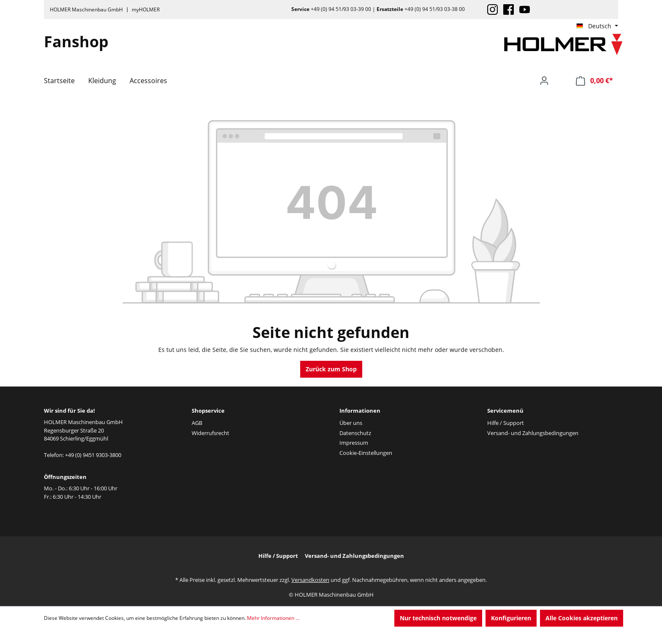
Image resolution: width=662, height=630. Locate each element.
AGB (197, 423)
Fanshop (76, 41)
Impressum (353, 442)
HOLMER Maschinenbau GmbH (86, 9)
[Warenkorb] (594, 81)
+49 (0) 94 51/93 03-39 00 (341, 9)
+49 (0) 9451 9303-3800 (93, 455)
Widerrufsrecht (210, 433)
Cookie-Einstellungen (365, 453)
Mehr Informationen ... (273, 618)
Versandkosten (310, 580)
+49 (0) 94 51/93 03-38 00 (434, 9)
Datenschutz (355, 433)
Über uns (350, 423)
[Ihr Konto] (544, 81)
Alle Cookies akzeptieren (581, 618)
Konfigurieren (511, 618)
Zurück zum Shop (331, 369)
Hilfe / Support (505, 423)
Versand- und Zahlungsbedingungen (532, 433)
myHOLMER (146, 9)
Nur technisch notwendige (438, 618)
